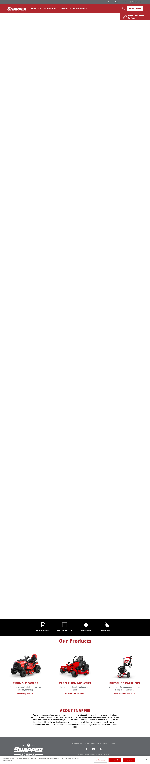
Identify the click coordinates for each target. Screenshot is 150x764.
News (109, 2)
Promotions (51, 9)
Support (66, 9)
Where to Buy (96, 744)
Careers (124, 2)
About (116, 2)
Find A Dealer (135, 8)
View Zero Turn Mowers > (75, 693)
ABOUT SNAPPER (75, 710)
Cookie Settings (100, 760)
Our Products (75, 641)
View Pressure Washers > (124, 693)
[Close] (147, 759)
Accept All (129, 760)
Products (36, 9)
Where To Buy (80, 9)
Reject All (115, 760)
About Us (112, 744)
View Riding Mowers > (25, 693)
